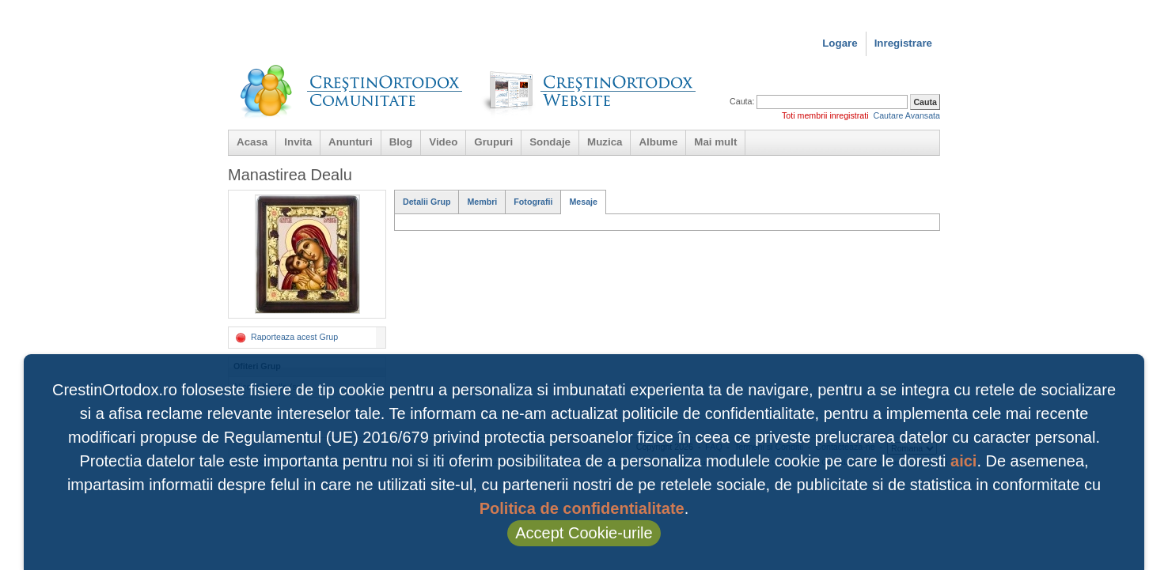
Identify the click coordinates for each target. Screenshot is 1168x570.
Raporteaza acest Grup (286, 337)
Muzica (604, 142)
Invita (298, 142)
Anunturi (350, 142)
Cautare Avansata (906, 115)
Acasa (252, 142)
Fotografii (533, 201)
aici (963, 461)
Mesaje (583, 201)
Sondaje (550, 142)
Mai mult (715, 142)
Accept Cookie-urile (583, 533)
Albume (658, 142)
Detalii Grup (426, 201)
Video (443, 142)
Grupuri (493, 142)
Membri (482, 201)
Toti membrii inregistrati (825, 115)
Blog (401, 142)
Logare (839, 43)
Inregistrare (903, 43)
